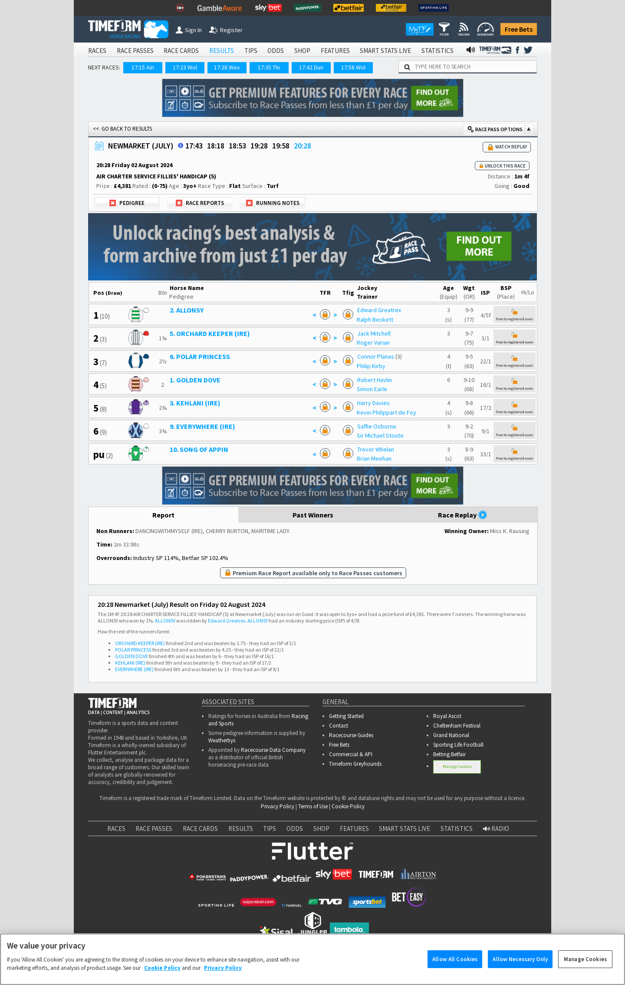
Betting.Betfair (449, 754)
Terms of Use (313, 806)
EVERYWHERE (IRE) (134, 669)
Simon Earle (372, 389)
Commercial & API (350, 754)
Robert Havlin (374, 380)
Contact (338, 725)
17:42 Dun (311, 67)
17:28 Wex (227, 67)
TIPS (250, 50)
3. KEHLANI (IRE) (195, 403)
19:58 (280, 146)
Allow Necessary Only (520, 967)
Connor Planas (375, 356)
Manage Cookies (457, 766)
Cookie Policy (348, 806)
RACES (97, 50)
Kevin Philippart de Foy (386, 412)
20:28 (302, 146)
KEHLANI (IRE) (130, 662)
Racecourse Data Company (273, 750)
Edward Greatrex (379, 310)
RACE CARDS (181, 50)
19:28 (259, 146)
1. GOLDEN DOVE (195, 380)
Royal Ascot (447, 716)
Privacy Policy (277, 806)
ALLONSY (165, 620)
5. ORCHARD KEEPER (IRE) (210, 333)
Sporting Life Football (458, 744)
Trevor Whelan (375, 449)
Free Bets (519, 29)
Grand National (451, 735)
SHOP (302, 50)
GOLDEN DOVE (131, 656)
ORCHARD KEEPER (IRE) (140, 643)
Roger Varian (373, 342)
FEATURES (335, 50)
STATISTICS (437, 50)
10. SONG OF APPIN (199, 449)
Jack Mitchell (374, 333)
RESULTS (221, 50)
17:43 (194, 146)
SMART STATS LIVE (385, 50)
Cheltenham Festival (456, 725)
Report (163, 515)
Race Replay (462, 515)
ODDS (275, 50)
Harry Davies (373, 403)
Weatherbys (221, 740)
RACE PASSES (135, 50)
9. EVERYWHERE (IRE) (202, 426)
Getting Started (346, 716)
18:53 (237, 146)
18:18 (215, 146)
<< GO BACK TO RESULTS (122, 128)
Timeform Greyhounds (355, 764)
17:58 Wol (353, 67)
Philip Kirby (371, 366)
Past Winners (313, 515)
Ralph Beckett (375, 319)
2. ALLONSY (187, 310)
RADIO (496, 828)
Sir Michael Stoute (380, 435)
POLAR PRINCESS (133, 649)
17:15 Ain (143, 67)
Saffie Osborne (376, 426)
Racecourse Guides (351, 735)
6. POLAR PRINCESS (200, 356)
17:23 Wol (185, 67)
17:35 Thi (269, 67)
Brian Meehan (374, 458)
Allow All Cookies (454, 967)
